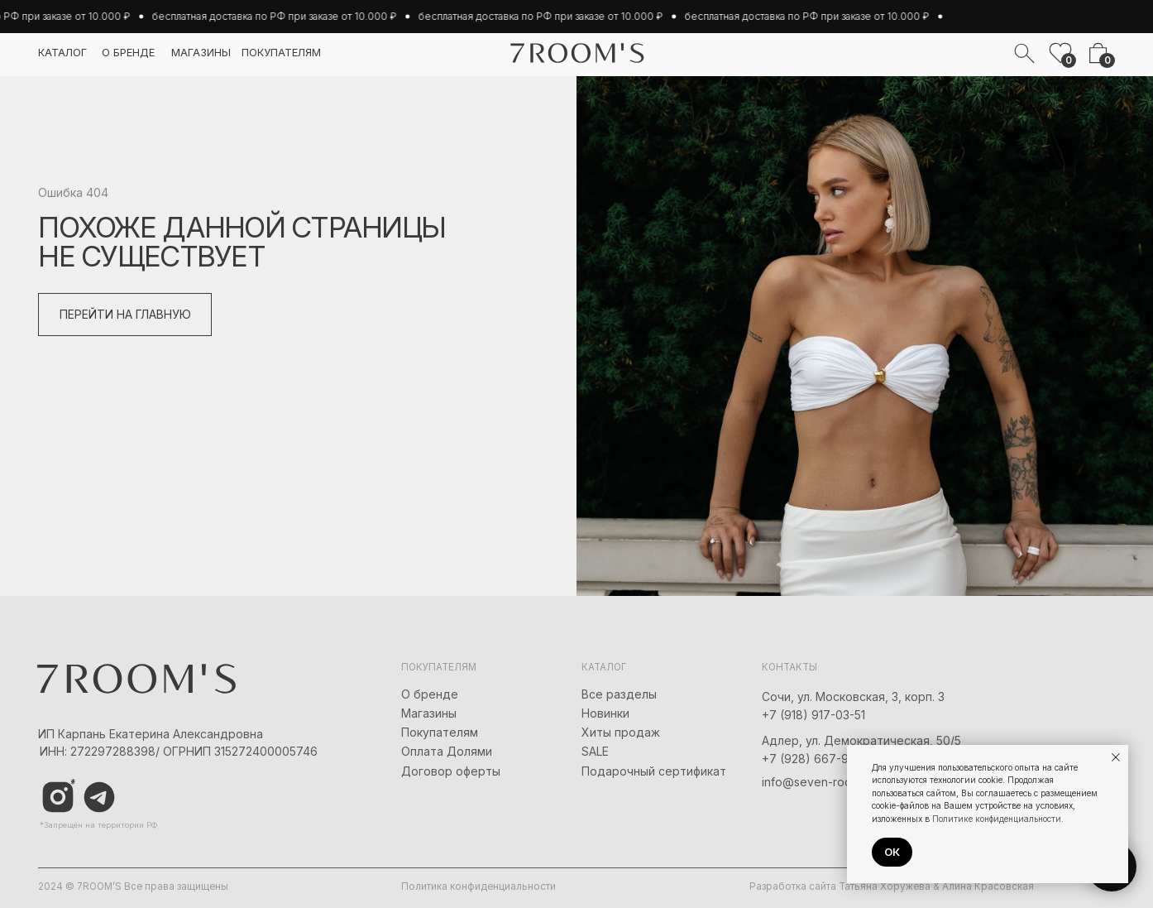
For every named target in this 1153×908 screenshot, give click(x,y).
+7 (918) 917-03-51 (813, 715)
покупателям (281, 52)
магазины (201, 52)
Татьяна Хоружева (885, 886)
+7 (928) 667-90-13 (817, 759)
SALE (595, 751)
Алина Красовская (988, 886)
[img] (99, 797)
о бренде (128, 52)
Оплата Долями (446, 751)
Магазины (429, 713)
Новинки (605, 713)
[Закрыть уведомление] (1116, 757)
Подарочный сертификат (653, 771)
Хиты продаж (620, 732)
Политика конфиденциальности (478, 886)
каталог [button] (62, 52)
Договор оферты (450, 771)
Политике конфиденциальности (996, 819)
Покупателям (439, 732)
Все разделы (619, 694)
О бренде (429, 694)
